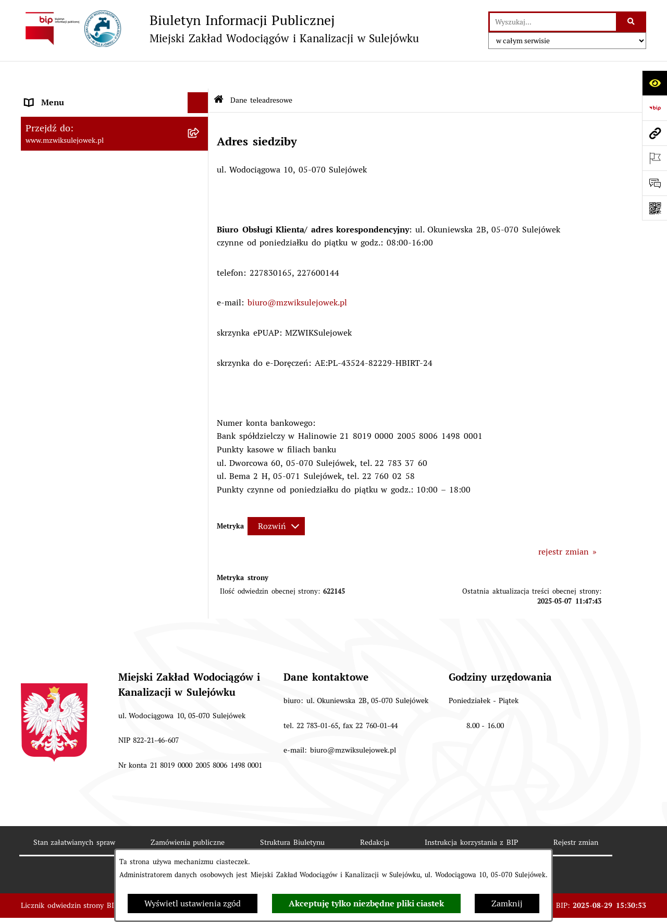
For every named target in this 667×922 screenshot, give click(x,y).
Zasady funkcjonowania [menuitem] (70, 116)
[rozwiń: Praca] (200, 297)
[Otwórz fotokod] (654, 207)
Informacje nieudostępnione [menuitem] (79, 254)
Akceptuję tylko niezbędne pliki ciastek (366, 903)
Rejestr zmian (576, 814)
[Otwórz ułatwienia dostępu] (654, 82)
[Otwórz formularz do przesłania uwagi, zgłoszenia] (654, 182)
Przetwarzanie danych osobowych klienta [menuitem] (104, 338)
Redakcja (374, 814)
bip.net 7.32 (591, 906)
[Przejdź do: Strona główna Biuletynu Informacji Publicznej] (219, 72)
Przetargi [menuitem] (42, 275)
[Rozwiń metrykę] (276, 498)
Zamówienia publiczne (188, 814)
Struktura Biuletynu (292, 814)
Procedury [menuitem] (44, 233)
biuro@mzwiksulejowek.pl (297, 274)
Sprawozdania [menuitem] (51, 317)
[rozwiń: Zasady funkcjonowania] (200, 117)
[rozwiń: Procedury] (200, 234)
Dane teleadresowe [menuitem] (61, 95)
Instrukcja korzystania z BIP (471, 814)
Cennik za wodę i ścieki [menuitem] (71, 137)
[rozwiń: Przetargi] (200, 276)
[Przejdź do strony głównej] (220, 28)
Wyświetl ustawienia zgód (192, 903)
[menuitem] (114, 165)
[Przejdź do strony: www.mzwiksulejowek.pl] (654, 132)
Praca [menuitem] (35, 296)
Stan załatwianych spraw (74, 814)
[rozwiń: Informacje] (200, 193)
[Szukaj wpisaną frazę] (631, 21)
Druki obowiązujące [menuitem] (62, 212)
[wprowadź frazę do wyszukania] (552, 21)
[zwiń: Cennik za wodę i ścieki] (200, 138)
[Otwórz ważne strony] (654, 157)
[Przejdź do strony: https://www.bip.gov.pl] (654, 107)
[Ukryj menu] (198, 75)
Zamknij (507, 903)
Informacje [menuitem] (45, 192)
